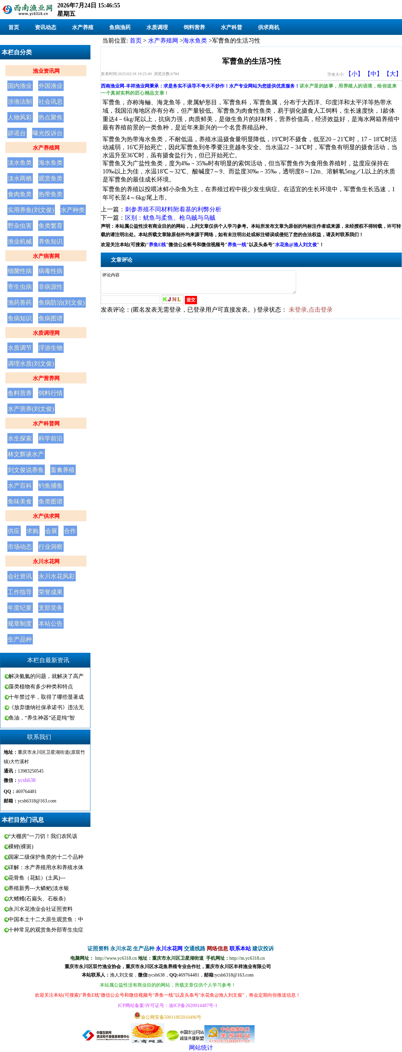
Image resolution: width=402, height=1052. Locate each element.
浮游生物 (51, 348)
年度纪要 (20, 607)
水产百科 (20, 485)
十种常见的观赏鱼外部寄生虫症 (45, 930)
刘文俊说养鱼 (26, 470)
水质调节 (20, 348)
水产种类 (73, 210)
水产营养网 (46, 378)
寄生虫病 (20, 286)
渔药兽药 (20, 302)
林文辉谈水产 (26, 454)
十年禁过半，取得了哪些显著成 (46, 697)
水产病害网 (46, 256)
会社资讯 (20, 576)
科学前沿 (51, 438)
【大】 (393, 73)
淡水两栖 (20, 178)
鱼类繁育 (51, 225)
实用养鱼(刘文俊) (31, 210)
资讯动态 (45, 27)
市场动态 (20, 546)
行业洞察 (51, 546)
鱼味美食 (20, 501)
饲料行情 (51, 393)
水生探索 (20, 438)
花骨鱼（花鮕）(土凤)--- (37, 878)
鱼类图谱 (51, 501)
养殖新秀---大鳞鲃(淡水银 (38, 888)
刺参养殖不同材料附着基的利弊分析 (173, 209)
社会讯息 (51, 101)
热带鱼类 (51, 194)
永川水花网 (46, 561)
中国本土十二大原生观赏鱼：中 (45, 919)
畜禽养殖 (63, 470)
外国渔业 (51, 86)
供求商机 (268, 27)
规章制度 (20, 623)
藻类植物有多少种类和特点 (41, 686)
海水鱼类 (51, 162)
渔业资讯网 (46, 71)
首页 (13, 27)
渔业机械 (20, 241)
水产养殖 (82, 27)
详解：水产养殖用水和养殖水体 (45, 867)
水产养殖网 (46, 148)
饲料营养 (194, 27)
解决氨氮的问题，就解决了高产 (46, 676)
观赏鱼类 (51, 178)
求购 (32, 531)
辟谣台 (17, 133)
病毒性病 (51, 271)
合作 (70, 531)
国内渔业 (20, 86)
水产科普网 (46, 423)
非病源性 (51, 286)
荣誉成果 (51, 592)
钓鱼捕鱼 (51, 485)
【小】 (354, 73)
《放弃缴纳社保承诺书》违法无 (46, 707)
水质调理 (157, 27)
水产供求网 (46, 516)
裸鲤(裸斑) (21, 846)
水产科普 (231, 27)
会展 (51, 531)
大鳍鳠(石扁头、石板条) (37, 898)
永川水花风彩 (57, 576)
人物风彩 (20, 117)
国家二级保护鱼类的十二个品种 (45, 857)
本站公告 (51, 623)
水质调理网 (46, 333)
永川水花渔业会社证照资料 (40, 909)
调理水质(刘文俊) (31, 363)
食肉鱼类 (20, 194)
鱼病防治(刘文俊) (62, 302)
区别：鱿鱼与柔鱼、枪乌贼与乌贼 (170, 217)
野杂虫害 (20, 225)
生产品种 (20, 639)
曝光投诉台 (47, 133)
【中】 (373, 73)
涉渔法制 (20, 101)
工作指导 (20, 592)
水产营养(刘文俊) (31, 409)
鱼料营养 (20, 393)
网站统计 (201, 1047)
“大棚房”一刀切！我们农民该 (42, 836)
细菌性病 (20, 271)
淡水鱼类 (20, 162)
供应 (14, 531)
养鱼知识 (51, 241)
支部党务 (51, 607)
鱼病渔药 (120, 27)
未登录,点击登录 (311, 313)
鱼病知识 (20, 318)
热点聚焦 (51, 117)
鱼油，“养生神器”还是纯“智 (42, 718)
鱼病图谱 (51, 318)
